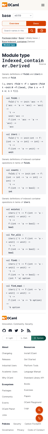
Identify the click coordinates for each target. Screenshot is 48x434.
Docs (36, 23)
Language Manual (32, 371)
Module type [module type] (9, 45)
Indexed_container (17, 41)
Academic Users (9, 371)
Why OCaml (7, 377)
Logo (26, 408)
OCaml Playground (32, 402)
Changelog (7, 353)
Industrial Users (9, 365)
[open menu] (43, 5)
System (39, 338)
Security (17, 424)
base (6, 15)
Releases (6, 359)
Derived (31, 41)
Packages (6, 390)
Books (27, 384)
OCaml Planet (8, 409)
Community (7, 396)
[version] (23, 15)
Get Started (30, 359)
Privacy (20, 430)
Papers (27, 396)
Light (9, 338)
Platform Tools (31, 365)
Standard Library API (34, 377)
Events (5, 402)
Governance (8, 430)
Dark (24, 338)
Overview (14, 23)
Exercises (28, 390)
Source (42, 64)
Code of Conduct (36, 430)
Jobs (4, 415)
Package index (9, 38)
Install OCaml (30, 353)
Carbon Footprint (33, 424)
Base (21, 38)
